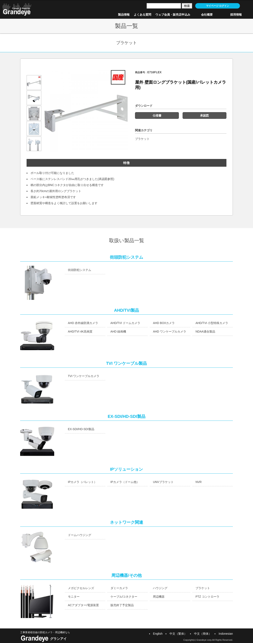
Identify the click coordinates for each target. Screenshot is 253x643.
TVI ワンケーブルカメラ (83, 376)
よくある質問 (142, 14)
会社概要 (207, 14)
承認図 (204, 115)
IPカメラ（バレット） (82, 482)
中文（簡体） (202, 633)
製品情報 (124, 14)
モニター (74, 596)
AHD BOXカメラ (164, 323)
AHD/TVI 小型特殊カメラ (211, 323)
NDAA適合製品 (205, 331)
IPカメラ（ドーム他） (125, 482)
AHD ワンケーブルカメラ (169, 331)
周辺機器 (159, 596)
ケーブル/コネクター (124, 596)
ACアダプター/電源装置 (83, 605)
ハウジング (160, 588)
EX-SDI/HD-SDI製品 (81, 429)
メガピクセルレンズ (81, 588)
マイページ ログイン (217, 5)
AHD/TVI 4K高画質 (80, 331)
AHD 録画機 (118, 331)
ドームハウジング (79, 535)
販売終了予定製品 (122, 605)
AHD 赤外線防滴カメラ (83, 323)
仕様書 (157, 115)
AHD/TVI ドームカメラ (125, 323)
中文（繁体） (178, 633)
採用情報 (236, 14)
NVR (198, 482)
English (158, 633)
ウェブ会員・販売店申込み (172, 14)
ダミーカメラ (119, 588)
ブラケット (142, 138)
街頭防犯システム (79, 270)
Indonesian (226, 633)
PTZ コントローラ (207, 596)
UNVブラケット (163, 482)
